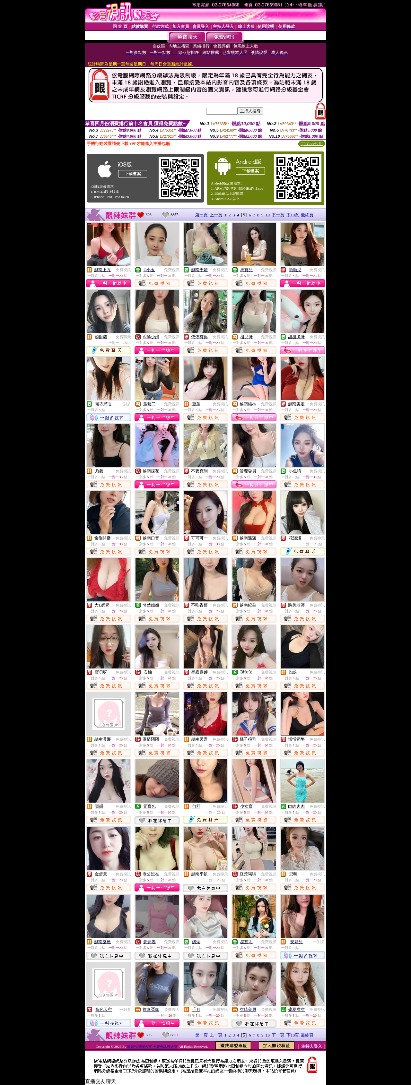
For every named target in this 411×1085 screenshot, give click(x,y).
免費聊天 (123, 337)
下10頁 (292, 214)
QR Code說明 (312, 144)
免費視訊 (123, 270)
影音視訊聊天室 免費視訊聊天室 (152, 1046)
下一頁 (278, 214)
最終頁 (307, 214)
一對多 (125, 404)
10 (268, 214)
